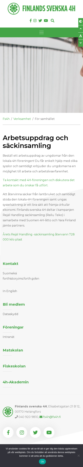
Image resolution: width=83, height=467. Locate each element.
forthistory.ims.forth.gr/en (21, 278)
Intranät (8, 337)
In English (10, 291)
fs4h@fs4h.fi (50, 417)
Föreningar (13, 327)
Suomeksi (10, 273)
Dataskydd (10, 314)
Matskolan (13, 350)
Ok (42, 461)
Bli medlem (14, 304)
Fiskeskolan (14, 366)
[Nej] (78, 455)
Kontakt (10, 263)
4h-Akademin (16, 382)
